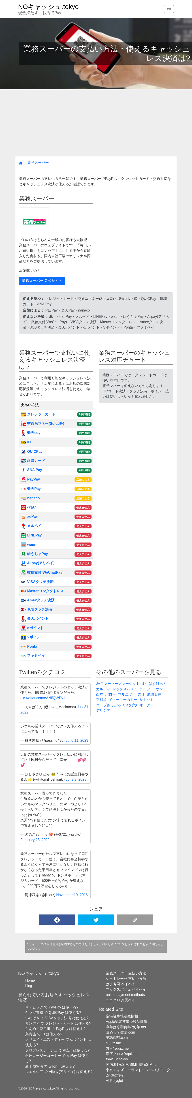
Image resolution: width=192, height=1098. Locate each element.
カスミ (139, 694)
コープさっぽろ (108, 705)
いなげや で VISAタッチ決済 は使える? (57, 1018)
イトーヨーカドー (123, 700)
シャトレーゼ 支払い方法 (126, 979)
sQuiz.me (113, 1043)
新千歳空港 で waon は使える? (50, 1066)
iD (26, 442)
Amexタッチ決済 (38, 600)
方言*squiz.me (117, 1048)
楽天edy (31, 433)
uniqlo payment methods (125, 995)
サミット (146, 700)
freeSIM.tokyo (117, 1059)
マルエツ (125, 694)
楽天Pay (31, 489)
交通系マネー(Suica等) (42, 423)
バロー (110, 694)
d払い (28, 507)
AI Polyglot (114, 1081)
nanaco (30, 498)
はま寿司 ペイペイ (120, 984)
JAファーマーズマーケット (118, 684)
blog (28, 986)
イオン (157, 689)
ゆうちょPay (34, 554)
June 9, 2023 (76, 779)
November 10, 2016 (72, 895)
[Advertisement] (96, 123)
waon (28, 545)
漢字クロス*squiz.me (122, 1054)
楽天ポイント (35, 618)
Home (30, 980)
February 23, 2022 (35, 840)
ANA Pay (31, 470)
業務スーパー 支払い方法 (126, 973)
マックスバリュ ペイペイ (126, 989)
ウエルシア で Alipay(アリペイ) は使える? (58, 1072)
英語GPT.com (117, 1038)
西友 (99, 694)
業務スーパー (38, 162)
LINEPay (31, 535)
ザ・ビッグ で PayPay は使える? (51, 1007)
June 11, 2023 (77, 740)
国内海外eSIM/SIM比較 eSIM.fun (132, 1064)
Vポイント (32, 637)
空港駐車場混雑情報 (122, 1016)
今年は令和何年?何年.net (126, 1027)
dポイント (32, 628)
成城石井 (154, 694)
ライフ (144, 689)
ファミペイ (33, 656)
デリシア (103, 710)
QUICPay (32, 451)
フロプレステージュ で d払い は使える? (57, 1050)
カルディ (103, 689)
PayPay (30, 479)
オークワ (146, 705)
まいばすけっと (154, 684)
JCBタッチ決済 (36, 609)
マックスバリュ (124, 689)
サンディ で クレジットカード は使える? (58, 1023)
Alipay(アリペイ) (38, 563)
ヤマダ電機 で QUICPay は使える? (53, 1013)
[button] (57, 919)
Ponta (29, 646)
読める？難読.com (120, 1032)
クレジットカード (38, 414)
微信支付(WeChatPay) (42, 572)
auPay (29, 516)
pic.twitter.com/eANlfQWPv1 (42, 698)
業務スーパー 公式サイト (42, 281)
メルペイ (31, 526)
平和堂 (101, 700)
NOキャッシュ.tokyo (41, 1088)
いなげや (130, 705)
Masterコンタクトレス (42, 591)
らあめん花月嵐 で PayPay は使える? (55, 1029)
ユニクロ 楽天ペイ (120, 1000)
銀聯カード (33, 461)
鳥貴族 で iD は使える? (43, 1034)
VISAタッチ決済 (37, 582)
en (169, 9)
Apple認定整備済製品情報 (126, 1021)
